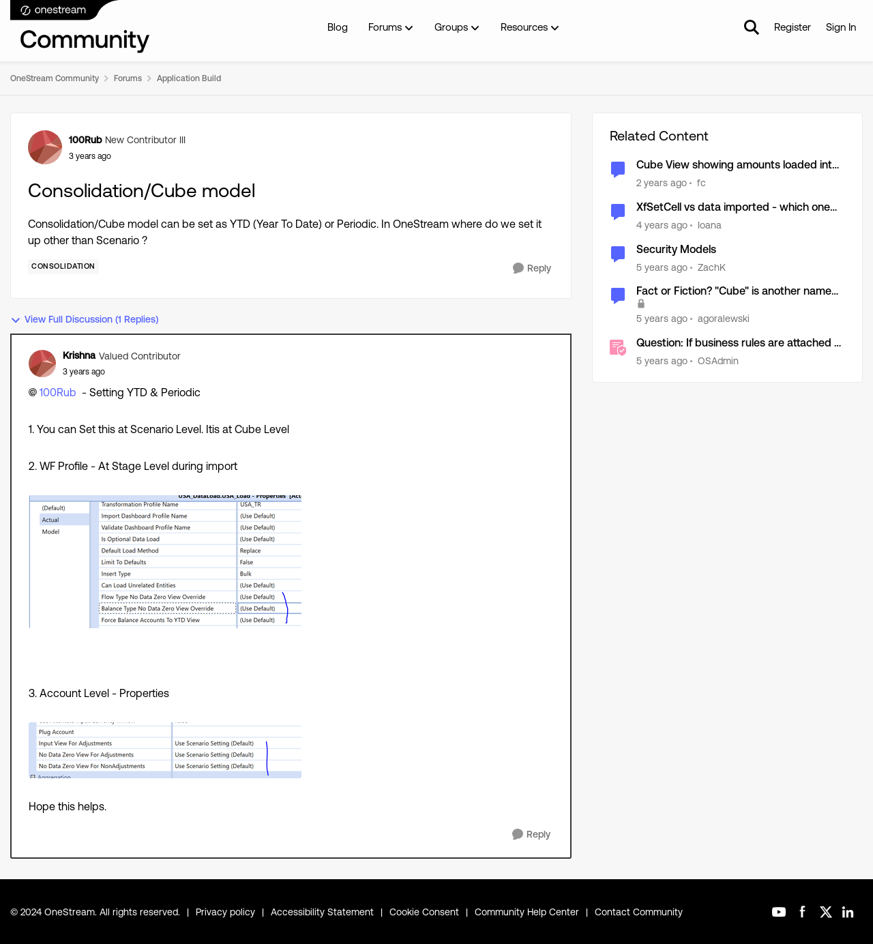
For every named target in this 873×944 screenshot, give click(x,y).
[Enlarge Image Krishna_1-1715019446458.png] (165, 750)
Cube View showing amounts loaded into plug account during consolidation (737, 165)
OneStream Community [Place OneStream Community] (54, 78)
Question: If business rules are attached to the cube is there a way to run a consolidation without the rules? (740, 343)
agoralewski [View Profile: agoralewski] (724, 318)
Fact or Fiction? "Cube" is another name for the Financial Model (733, 291)
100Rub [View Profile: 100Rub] (85, 139)
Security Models (676, 249)
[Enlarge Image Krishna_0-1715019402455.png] (165, 561)
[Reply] (532, 268)
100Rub (58, 392)
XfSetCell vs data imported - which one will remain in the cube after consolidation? (733, 208)
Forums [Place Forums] (128, 78)
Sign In (841, 27)
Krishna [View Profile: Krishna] (79, 355)
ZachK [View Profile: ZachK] (712, 266)
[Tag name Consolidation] (63, 266)
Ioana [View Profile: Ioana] (710, 225)
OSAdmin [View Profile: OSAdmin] (718, 360)
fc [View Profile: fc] (701, 182)
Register (792, 27)
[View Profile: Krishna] (42, 363)
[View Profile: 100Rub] (45, 147)
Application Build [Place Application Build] (189, 78)
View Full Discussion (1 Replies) (84, 319)
